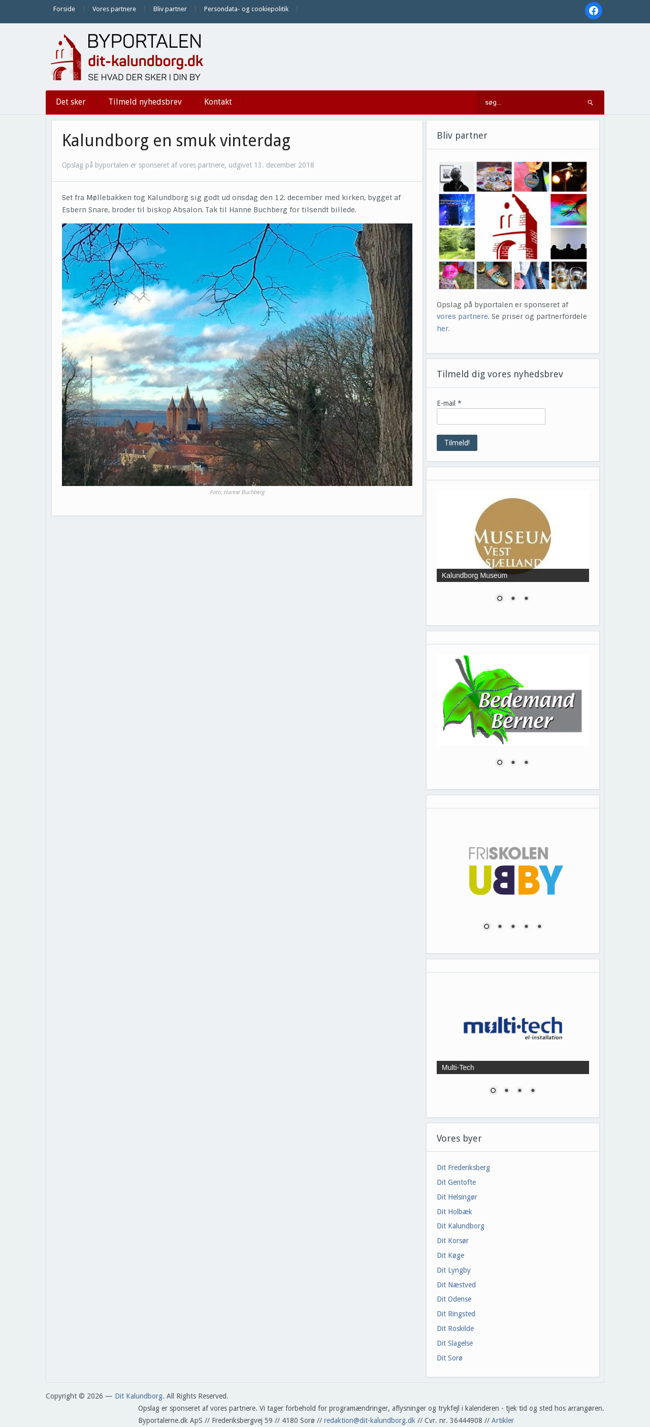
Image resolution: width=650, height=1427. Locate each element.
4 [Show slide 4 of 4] (532, 1091)
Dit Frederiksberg (463, 1167)
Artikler (503, 1420)
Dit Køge (450, 1255)
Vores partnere (114, 9)
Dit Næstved (456, 1285)
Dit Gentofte (456, 1182)
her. (443, 328)
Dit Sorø (450, 1358)
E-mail (449, 403)
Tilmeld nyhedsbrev (145, 102)
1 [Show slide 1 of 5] (486, 927)
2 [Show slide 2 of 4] (506, 1091)
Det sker (71, 102)
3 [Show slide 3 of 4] (519, 1091)
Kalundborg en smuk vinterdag (176, 140)
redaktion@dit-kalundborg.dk (369, 1420)
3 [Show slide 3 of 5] (512, 927)
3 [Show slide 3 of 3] (526, 599)
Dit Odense (454, 1299)
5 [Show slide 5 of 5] (539, 927)
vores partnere (462, 316)
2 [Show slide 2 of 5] (499, 927)
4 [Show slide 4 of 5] (526, 927)
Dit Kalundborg (460, 1226)
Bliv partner (170, 9)
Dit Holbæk (454, 1212)
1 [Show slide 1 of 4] (493, 1091)
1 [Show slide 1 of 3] (499, 599)
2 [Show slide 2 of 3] (512, 599)
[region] (513, 553)
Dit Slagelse (455, 1343)
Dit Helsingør (457, 1197)
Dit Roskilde (455, 1328)
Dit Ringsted (456, 1314)
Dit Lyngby (454, 1270)
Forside (64, 9)
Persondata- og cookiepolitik (246, 9)
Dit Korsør (453, 1241)
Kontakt (218, 102)
